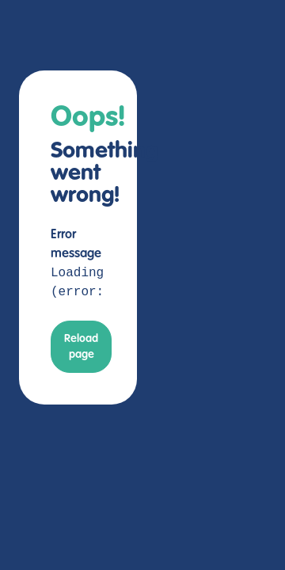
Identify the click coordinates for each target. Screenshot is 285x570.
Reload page (81, 346)
